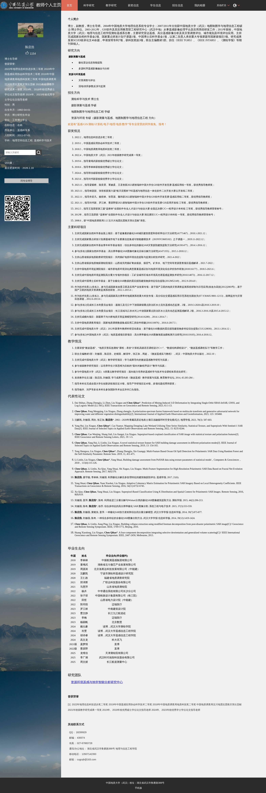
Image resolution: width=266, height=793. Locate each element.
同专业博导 (26, 180)
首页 (69, 5)
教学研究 (111, 5)
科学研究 (88, 5)
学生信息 (155, 5)
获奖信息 (133, 5)
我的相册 (199, 5)
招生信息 (177, 5)
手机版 (138, 788)
